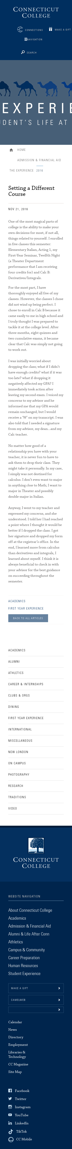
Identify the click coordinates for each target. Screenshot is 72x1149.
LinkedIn (21, 1123)
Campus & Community (26, 950)
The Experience (22, 170)
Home (12, 150)
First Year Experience (26, 608)
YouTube (21, 1115)
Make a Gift (63, 30)
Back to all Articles (28, 618)
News (12, 1029)
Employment (18, 1044)
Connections (34, 30)
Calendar (15, 1022)
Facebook (22, 1090)
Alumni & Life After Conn (28, 934)
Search (32, 53)
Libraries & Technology (17, 1054)
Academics (17, 601)
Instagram (23, 1107)
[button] (36, 1010)
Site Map (15, 1072)
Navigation (35, 39)
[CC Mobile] (20, 1139)
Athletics (15, 942)
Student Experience (24, 973)
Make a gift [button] (19, 988)
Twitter (20, 1099)
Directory (15, 1037)
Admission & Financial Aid (39, 160)
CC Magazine (18, 1064)
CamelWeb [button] (18, 1000)
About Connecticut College (30, 910)
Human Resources (23, 966)
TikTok (21, 1131)
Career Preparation (24, 958)
